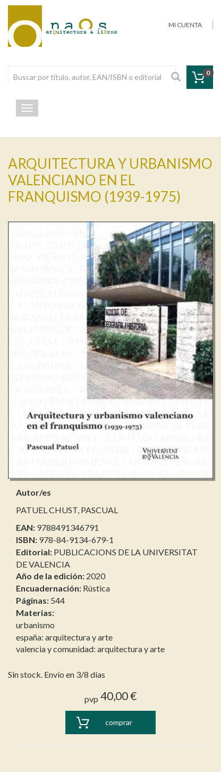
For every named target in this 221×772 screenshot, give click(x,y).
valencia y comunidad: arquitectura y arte (90, 649)
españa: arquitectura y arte (64, 637)
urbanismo (35, 625)
